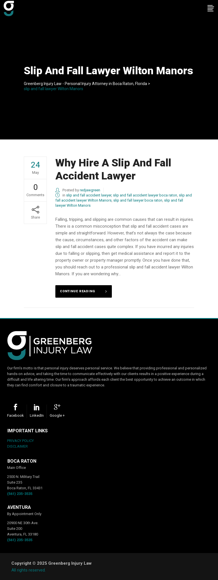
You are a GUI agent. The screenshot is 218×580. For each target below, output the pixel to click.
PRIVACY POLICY (20, 441)
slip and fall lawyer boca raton (137, 200)
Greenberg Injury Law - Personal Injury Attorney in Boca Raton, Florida (85, 84)
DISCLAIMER (17, 446)
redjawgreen (90, 190)
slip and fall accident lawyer (88, 195)
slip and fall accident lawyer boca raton (145, 195)
